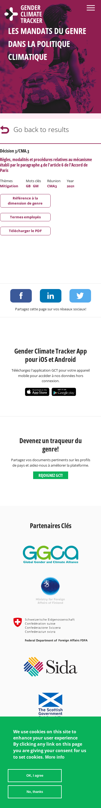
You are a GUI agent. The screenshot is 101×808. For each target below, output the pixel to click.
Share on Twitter (80, 296)
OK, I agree (34, 780)
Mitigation (9, 186)
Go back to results (41, 129)
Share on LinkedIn (50, 296)
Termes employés (25, 217)
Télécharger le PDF (25, 230)
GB (28, 186)
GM (36, 186)
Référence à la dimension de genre (25, 201)
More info (54, 761)
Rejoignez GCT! (51, 475)
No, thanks (35, 796)
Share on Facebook (21, 296)
